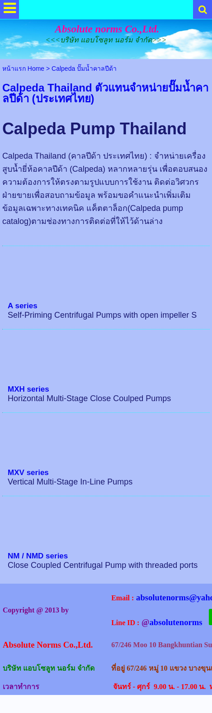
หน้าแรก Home (23, 68)
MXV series (28, 472)
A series (23, 306)
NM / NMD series (38, 556)
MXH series (28, 389)
